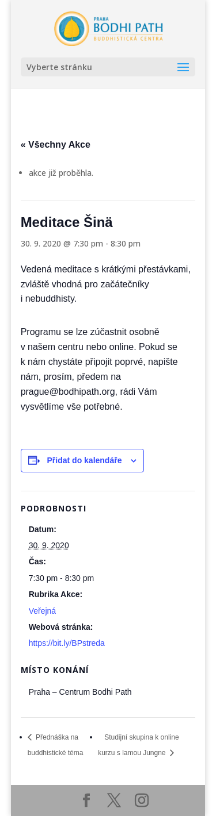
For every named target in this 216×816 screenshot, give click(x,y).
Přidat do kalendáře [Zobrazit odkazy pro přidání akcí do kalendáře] (84, 460)
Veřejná (42, 610)
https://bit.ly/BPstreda (67, 643)
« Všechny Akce (55, 144)
